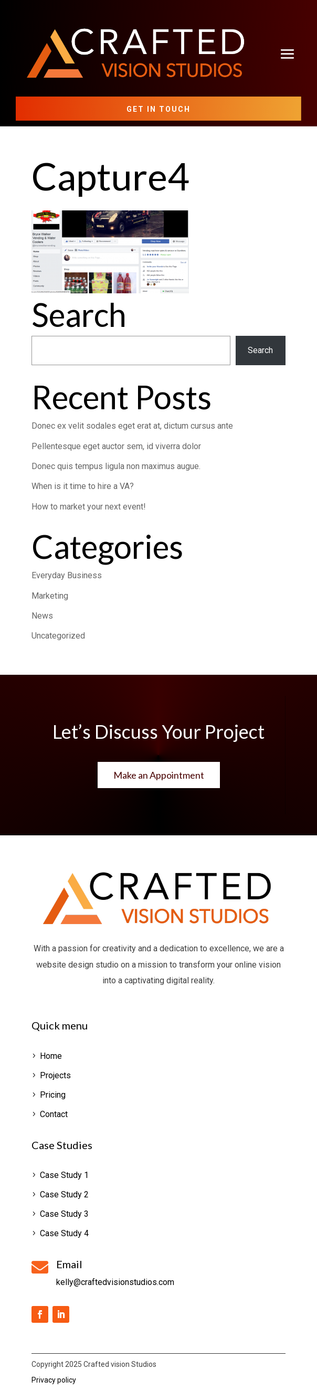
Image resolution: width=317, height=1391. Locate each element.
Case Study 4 (64, 1233)
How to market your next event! (88, 507)
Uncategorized (58, 636)
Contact (54, 1114)
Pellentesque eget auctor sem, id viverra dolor (116, 446)
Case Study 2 (64, 1194)
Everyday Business (66, 575)
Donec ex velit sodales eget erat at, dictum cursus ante (132, 426)
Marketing (49, 596)
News (42, 616)
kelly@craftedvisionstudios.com (115, 1282)
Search (260, 350)
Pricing (53, 1095)
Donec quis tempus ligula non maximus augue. (115, 466)
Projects (55, 1075)
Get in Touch (158, 109)
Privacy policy (53, 1380)
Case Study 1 (64, 1175)
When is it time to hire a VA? (82, 486)
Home (51, 1056)
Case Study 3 (64, 1214)
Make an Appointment (158, 775)
